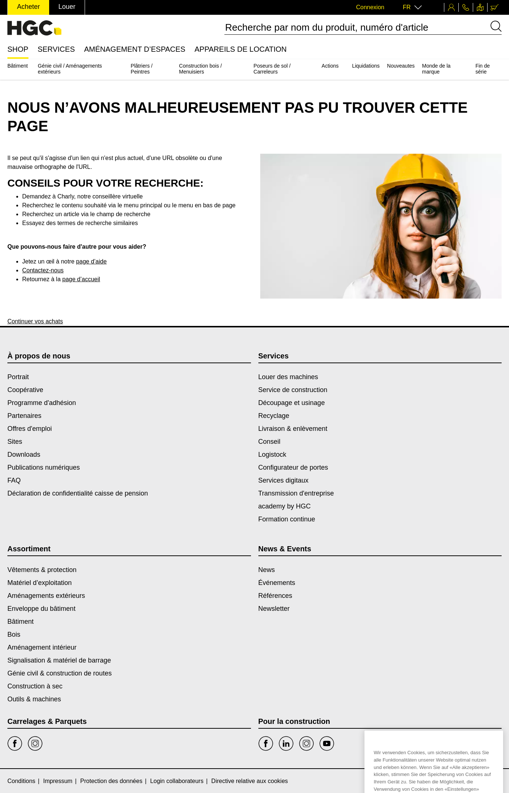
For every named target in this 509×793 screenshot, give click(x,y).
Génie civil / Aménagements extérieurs (70, 69)
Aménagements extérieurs (46, 595)
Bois (13, 634)
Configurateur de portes (293, 467)
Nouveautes (401, 66)
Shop (17, 49)
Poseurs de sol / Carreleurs (272, 69)
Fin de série (482, 69)
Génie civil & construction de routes (59, 673)
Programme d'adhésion (41, 402)
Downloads (23, 454)
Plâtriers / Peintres (142, 69)
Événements (276, 582)
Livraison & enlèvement (293, 428)
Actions (330, 66)
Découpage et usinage (291, 402)
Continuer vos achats (35, 321)
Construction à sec (34, 686)
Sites (14, 441)
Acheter (28, 6)
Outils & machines (34, 699)
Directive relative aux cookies (249, 781)
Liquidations (366, 66)
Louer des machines (288, 377)
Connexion (370, 7)
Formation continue (286, 519)
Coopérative (25, 390)
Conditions (21, 781)
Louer (66, 6)
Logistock (272, 454)
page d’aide (91, 261)
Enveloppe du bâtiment (41, 608)
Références (275, 595)
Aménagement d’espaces (134, 49)
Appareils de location (240, 49)
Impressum (57, 781)
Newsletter (274, 608)
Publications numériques (43, 467)
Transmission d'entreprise (296, 493)
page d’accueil (81, 279)
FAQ (14, 480)
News (266, 570)
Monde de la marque (436, 69)
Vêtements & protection (42, 570)
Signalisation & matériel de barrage (59, 660)
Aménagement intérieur (42, 647)
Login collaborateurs (176, 781)
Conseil (269, 441)
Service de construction (293, 390)
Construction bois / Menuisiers (200, 69)
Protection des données (111, 781)
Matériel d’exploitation (39, 582)
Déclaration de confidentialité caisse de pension (77, 493)
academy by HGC (284, 506)
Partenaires (24, 415)
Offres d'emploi (29, 428)
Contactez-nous (43, 270)
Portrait (18, 377)
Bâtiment (17, 66)
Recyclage (273, 415)
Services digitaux (283, 480)
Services (56, 49)
